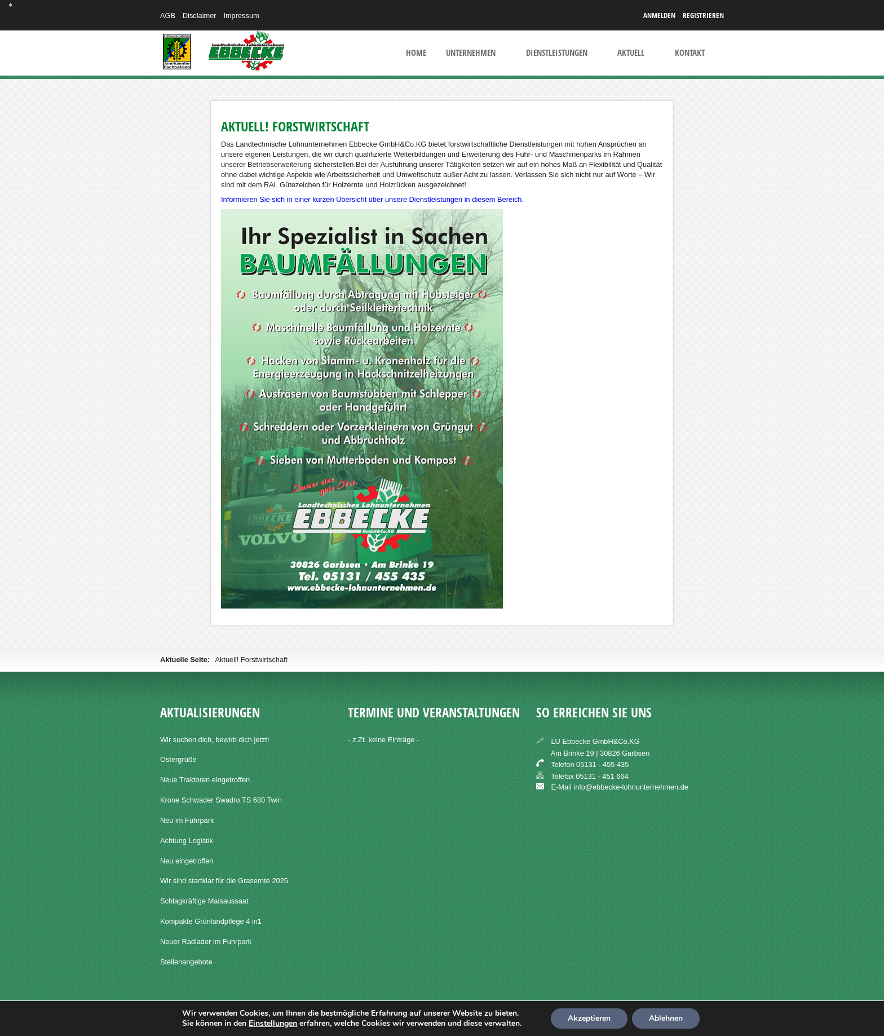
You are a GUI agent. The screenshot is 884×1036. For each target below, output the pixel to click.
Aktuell (630, 53)
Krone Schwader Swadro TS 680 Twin (221, 800)
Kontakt (690, 53)
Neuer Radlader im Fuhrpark (205, 941)
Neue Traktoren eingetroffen (205, 779)
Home (416, 53)
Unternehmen (471, 53)
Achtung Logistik (186, 840)
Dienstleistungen (556, 53)
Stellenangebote (186, 962)
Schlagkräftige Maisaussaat (204, 901)
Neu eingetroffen (186, 861)
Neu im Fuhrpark (187, 820)
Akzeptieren (589, 1018)
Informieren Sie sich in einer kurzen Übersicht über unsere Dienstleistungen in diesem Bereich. (372, 199)
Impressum (241, 15)
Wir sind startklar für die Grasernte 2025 (224, 880)
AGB (167, 15)
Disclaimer (199, 15)
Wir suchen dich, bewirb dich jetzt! (214, 739)
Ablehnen (666, 1018)
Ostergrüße (178, 759)
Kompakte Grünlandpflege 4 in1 (211, 921)
